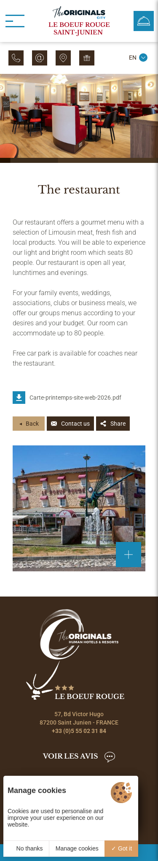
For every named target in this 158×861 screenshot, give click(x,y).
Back (32, 423)
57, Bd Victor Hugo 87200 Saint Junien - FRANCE (79, 718)
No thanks (26, 848)
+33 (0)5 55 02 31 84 (79, 731)
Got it (121, 848)
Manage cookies (77, 848)
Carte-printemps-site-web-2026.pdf (75, 397)
